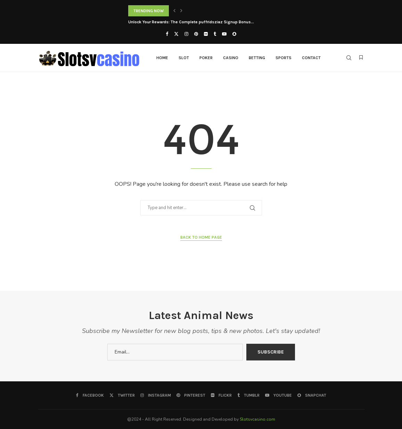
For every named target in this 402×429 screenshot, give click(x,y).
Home (162, 57)
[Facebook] (167, 34)
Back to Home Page (201, 237)
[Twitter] (176, 34)
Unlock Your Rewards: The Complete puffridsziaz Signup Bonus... (191, 21)
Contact (311, 57)
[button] (174, 10)
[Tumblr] (215, 34)
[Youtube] (224, 34)
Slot (184, 57)
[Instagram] (186, 34)
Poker (206, 57)
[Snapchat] (234, 34)
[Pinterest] (196, 34)
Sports (284, 57)
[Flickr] (206, 34)
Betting (257, 57)
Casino (230, 57)
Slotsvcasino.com (257, 419)
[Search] (348, 58)
